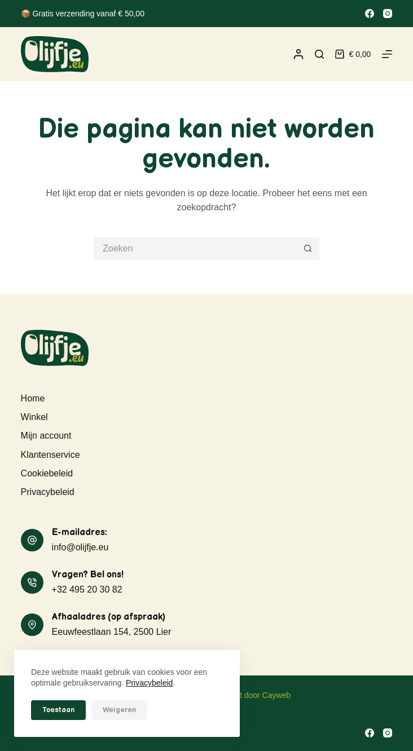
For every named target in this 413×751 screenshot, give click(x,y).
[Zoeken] (319, 54)
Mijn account (46, 435)
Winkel (34, 417)
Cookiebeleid (47, 473)
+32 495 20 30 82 (87, 589)
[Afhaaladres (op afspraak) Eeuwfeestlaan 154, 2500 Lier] (32, 624)
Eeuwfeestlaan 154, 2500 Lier (112, 632)
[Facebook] (369, 13)
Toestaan (58, 709)
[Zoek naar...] (195, 248)
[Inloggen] (298, 54)
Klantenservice (50, 455)
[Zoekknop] (308, 248)
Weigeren (119, 709)
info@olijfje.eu (80, 547)
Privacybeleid (149, 682)
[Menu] (387, 54)
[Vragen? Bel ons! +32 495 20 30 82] (32, 582)
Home (33, 398)
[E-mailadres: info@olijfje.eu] (32, 540)
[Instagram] (387, 13)
